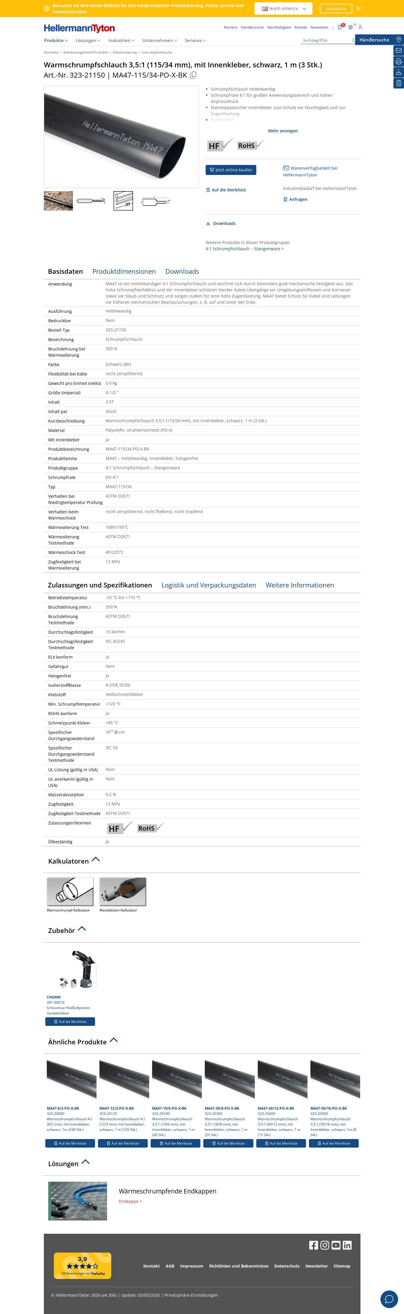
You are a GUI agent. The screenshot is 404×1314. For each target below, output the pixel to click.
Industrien (119, 40)
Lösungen (86, 40)
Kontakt (151, 1266)
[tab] (202, 862)
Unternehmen (157, 40)
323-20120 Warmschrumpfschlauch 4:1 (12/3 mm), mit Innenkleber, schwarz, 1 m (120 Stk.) (123, 1094)
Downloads (221, 223)
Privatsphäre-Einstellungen (191, 1295)
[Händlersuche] (398, 39)
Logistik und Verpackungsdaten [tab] (209, 584)
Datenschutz (287, 1266)
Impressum (191, 1266)
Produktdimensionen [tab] (124, 271)
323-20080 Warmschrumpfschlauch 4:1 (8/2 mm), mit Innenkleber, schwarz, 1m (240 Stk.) (71, 1094)
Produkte (54, 40)
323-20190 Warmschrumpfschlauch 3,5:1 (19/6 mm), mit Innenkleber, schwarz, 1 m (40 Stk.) (176, 1097)
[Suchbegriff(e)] (330, 40)
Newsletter (316, 1266)
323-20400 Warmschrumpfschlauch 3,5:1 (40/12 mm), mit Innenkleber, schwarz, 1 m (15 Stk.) (282, 1097)
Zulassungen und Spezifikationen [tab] (100, 584)
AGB (170, 1266)
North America (284, 8)
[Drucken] (398, 61)
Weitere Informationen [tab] (300, 584)
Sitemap (342, 1266)
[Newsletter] (398, 50)
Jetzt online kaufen (231, 170)
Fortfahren (336, 9)
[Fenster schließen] (358, 8)
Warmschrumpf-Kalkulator (70, 894)
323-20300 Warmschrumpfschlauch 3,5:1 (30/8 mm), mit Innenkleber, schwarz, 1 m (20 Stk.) (229, 1097)
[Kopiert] (193, 75)
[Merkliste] (398, 83)
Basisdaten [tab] (65, 271)
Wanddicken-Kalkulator (122, 894)
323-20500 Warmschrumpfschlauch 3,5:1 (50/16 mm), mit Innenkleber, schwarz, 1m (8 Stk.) (334, 1097)
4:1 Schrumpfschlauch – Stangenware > (245, 248)
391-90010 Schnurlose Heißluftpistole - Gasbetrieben (71, 981)
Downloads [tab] (182, 271)
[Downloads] (398, 72)
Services (193, 40)
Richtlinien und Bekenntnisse (238, 1266)
